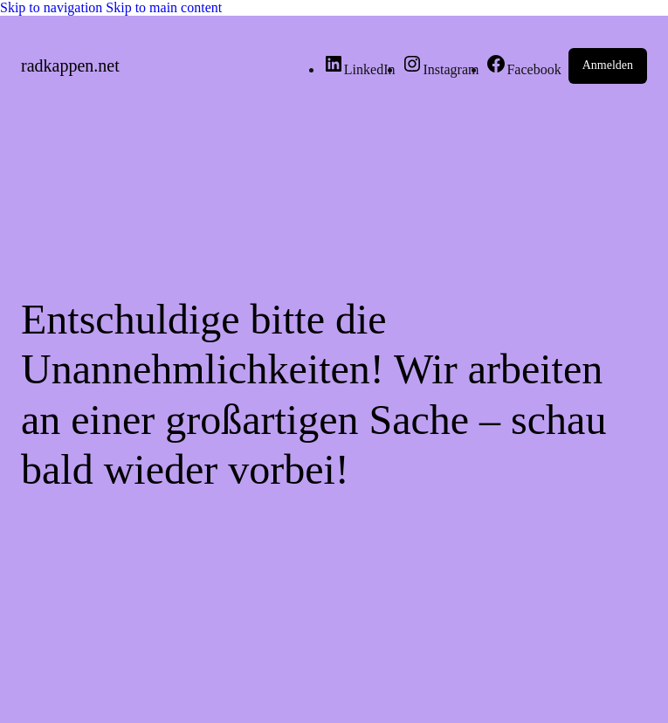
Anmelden (607, 65)
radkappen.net (70, 65)
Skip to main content (164, 7)
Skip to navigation (53, 7)
